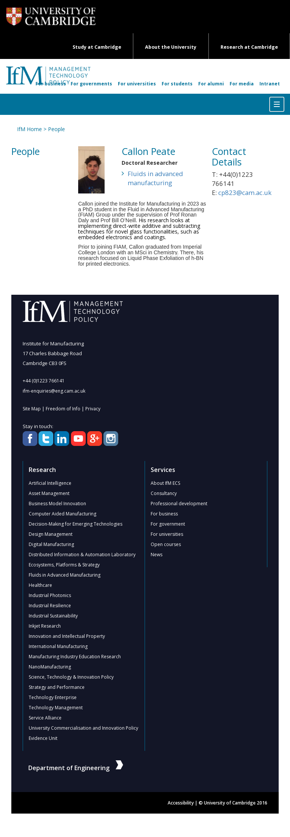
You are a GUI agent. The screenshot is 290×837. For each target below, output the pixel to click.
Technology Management (56, 707)
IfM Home (29, 129)
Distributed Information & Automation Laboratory (82, 554)
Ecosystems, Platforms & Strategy (64, 565)
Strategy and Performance (57, 687)
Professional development (179, 503)
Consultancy (164, 493)
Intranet (269, 83)
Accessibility (181, 803)
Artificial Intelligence (50, 483)
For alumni (211, 83)
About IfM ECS (165, 483)
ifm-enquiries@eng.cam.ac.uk (54, 391)
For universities (137, 83)
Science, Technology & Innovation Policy (71, 677)
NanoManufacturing (50, 667)
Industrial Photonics (50, 595)
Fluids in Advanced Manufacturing (64, 575)
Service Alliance (45, 718)
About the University (170, 47)
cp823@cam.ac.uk (244, 192)
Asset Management (49, 493)
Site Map (32, 408)
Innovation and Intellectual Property (67, 636)
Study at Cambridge (96, 47)
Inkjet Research (45, 626)
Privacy (92, 408)
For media (242, 83)
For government (168, 524)
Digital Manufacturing (51, 544)
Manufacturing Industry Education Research (75, 656)
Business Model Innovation (57, 503)
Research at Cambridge (249, 47)
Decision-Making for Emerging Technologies (75, 524)
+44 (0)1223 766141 (44, 381)
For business (50, 83)
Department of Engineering (75, 768)
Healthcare (40, 585)
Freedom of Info (63, 408)
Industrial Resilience (50, 605)
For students (177, 83)
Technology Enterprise (53, 697)
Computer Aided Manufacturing (62, 514)
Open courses (166, 544)
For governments (91, 83)
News (156, 554)
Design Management (50, 534)
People (56, 129)
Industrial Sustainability (53, 616)
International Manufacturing (58, 646)
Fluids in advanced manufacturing (155, 178)
